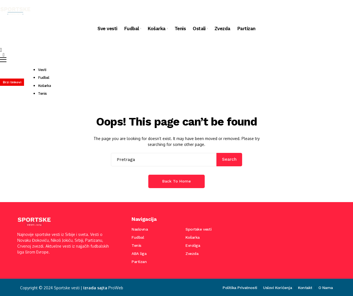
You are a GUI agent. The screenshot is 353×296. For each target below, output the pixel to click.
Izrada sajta (94, 287)
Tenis (136, 245)
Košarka (192, 237)
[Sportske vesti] (15, 11)
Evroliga (192, 245)
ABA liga (139, 253)
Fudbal (138, 237)
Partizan (139, 261)
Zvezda (191, 253)
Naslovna (140, 229)
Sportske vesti (198, 229)
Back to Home (176, 181)
